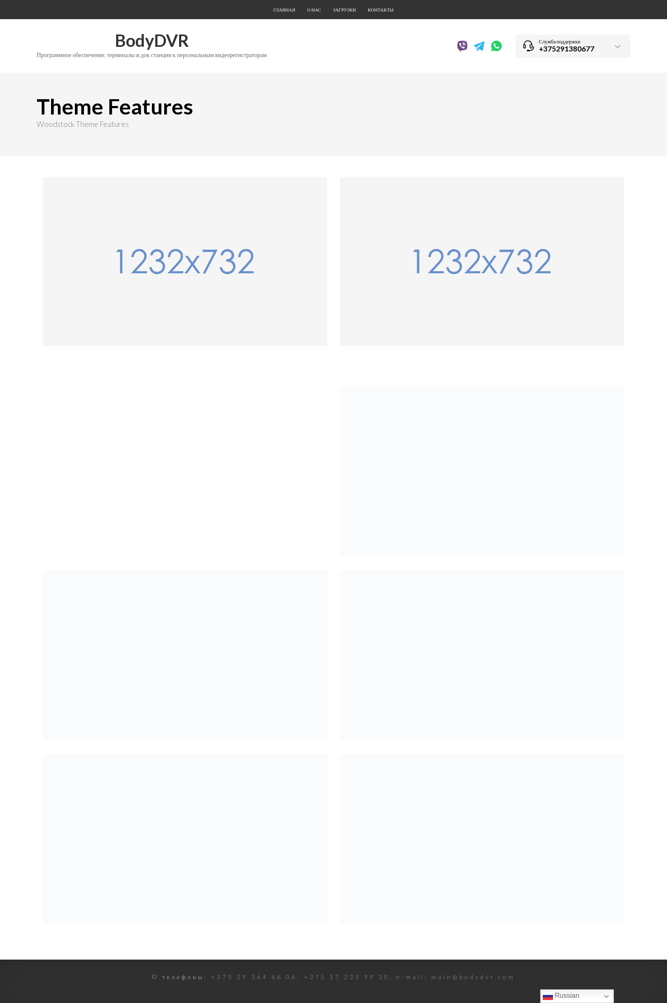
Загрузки (344, 9)
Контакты (381, 9)
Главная (285, 9)
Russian (561, 996)
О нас (314, 9)
